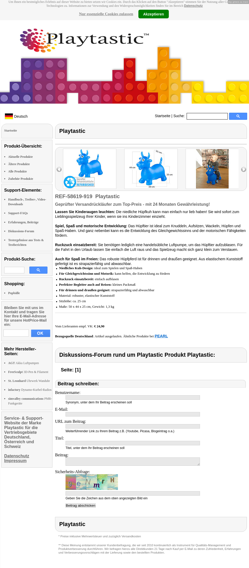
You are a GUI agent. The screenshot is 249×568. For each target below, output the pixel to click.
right (243, 169)
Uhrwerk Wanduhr (29, 381)
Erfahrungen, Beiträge (23, 222)
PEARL (161, 336)
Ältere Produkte (19, 164)
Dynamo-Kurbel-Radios (30, 390)
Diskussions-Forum (21, 231)
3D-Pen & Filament (28, 372)
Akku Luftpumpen (23, 363)
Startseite (162, 116)
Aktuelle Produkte (20, 157)
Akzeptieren (153, 14)
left (59, 169)
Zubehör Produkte (20, 179)
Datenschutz (193, 6)
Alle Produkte (17, 171)
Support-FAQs (18, 213)
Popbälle (14, 293)
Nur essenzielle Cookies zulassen (106, 14)
